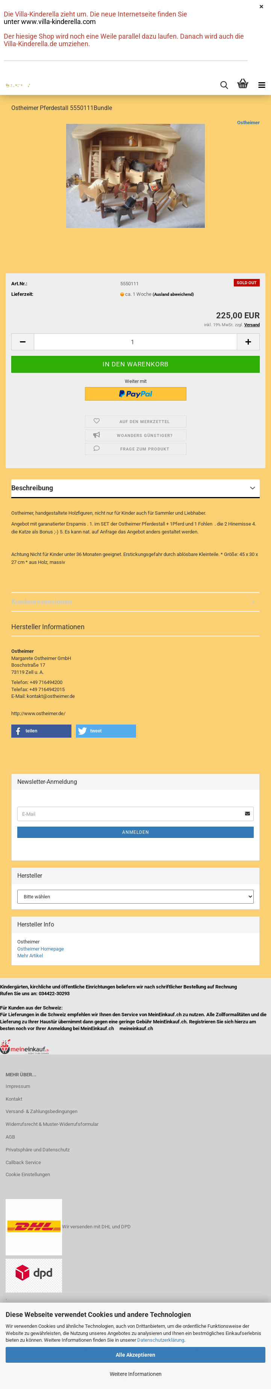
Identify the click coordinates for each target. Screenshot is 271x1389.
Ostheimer (248, 122)
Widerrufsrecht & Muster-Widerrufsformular (52, 1124)
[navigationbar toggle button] (261, 85)
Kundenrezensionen (41, 602)
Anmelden (135, 832)
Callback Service (23, 1162)
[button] (22, 341)
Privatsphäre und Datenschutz (38, 1149)
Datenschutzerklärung (160, 1340)
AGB (10, 1137)
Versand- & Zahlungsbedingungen (41, 1111)
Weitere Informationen (136, 1374)
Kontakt (14, 1099)
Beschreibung (32, 488)
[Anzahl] (135, 341)
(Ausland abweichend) (173, 294)
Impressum (18, 1086)
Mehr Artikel (30, 955)
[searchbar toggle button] (224, 85)
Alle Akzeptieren (135, 1355)
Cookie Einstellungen (28, 1174)
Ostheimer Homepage (40, 949)
